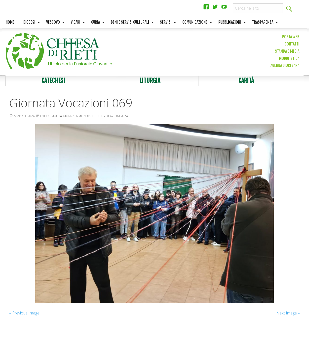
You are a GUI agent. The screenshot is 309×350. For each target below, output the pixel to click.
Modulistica (289, 58)
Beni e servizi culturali (130, 22)
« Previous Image (24, 313)
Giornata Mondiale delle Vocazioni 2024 (95, 116)
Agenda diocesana (284, 65)
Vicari (75, 22)
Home (10, 22)
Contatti (292, 44)
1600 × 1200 (48, 116)
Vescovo (53, 22)
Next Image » (288, 313)
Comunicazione (194, 22)
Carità (246, 80)
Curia (95, 22)
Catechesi (53, 80)
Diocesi (29, 22)
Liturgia (149, 80)
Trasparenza (262, 22)
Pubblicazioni (229, 22)
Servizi (165, 22)
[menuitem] (10, 22)
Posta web (290, 36)
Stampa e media (287, 51)
